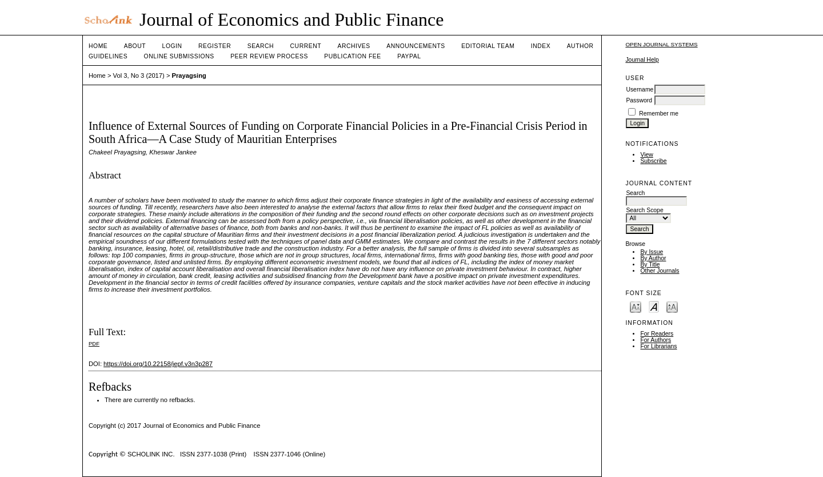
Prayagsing (189, 75)
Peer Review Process (269, 56)
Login (172, 46)
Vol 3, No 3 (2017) (139, 75)
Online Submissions (179, 56)
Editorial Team (487, 46)
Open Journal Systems (661, 44)
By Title (650, 264)
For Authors (655, 340)
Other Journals (659, 271)
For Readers (656, 334)
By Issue (651, 252)
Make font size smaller (635, 306)
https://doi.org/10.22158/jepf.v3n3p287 (158, 363)
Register (214, 46)
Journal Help (641, 60)
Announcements (415, 46)
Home (98, 46)
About (135, 46)
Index (540, 46)
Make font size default (654, 306)
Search (260, 46)
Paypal (409, 56)
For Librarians (658, 346)
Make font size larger (672, 306)
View (646, 155)
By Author (653, 258)
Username (639, 89)
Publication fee (352, 56)
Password (639, 100)
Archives (353, 46)
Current (305, 46)
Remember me (658, 113)
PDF (94, 343)
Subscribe (653, 161)
